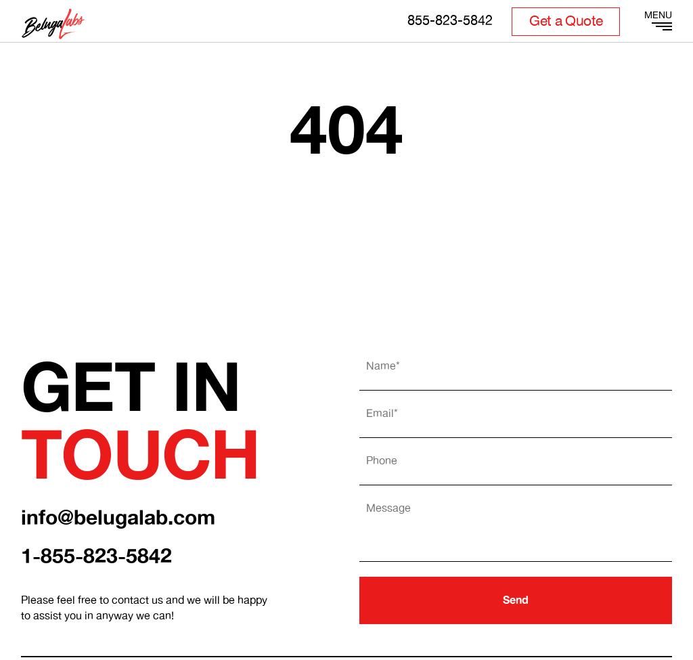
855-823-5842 (450, 21)
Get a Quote (565, 21)
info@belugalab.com (118, 518)
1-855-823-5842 (96, 557)
